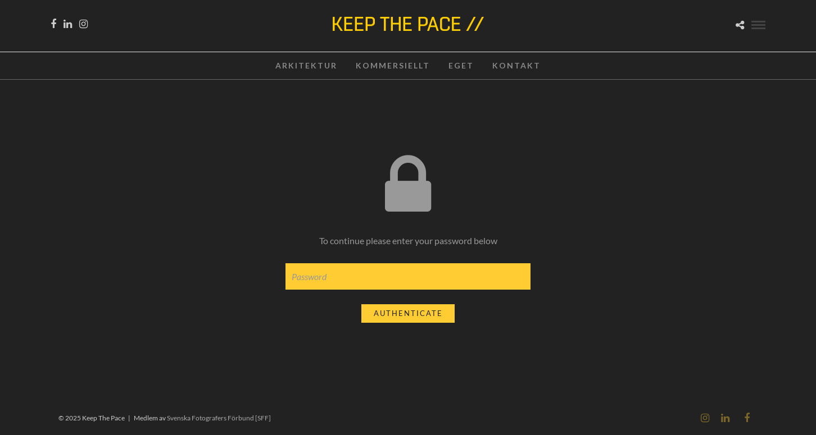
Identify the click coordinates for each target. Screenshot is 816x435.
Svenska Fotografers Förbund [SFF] (219, 418)
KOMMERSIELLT (393, 65)
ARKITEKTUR (306, 65)
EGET (461, 65)
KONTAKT (516, 65)
